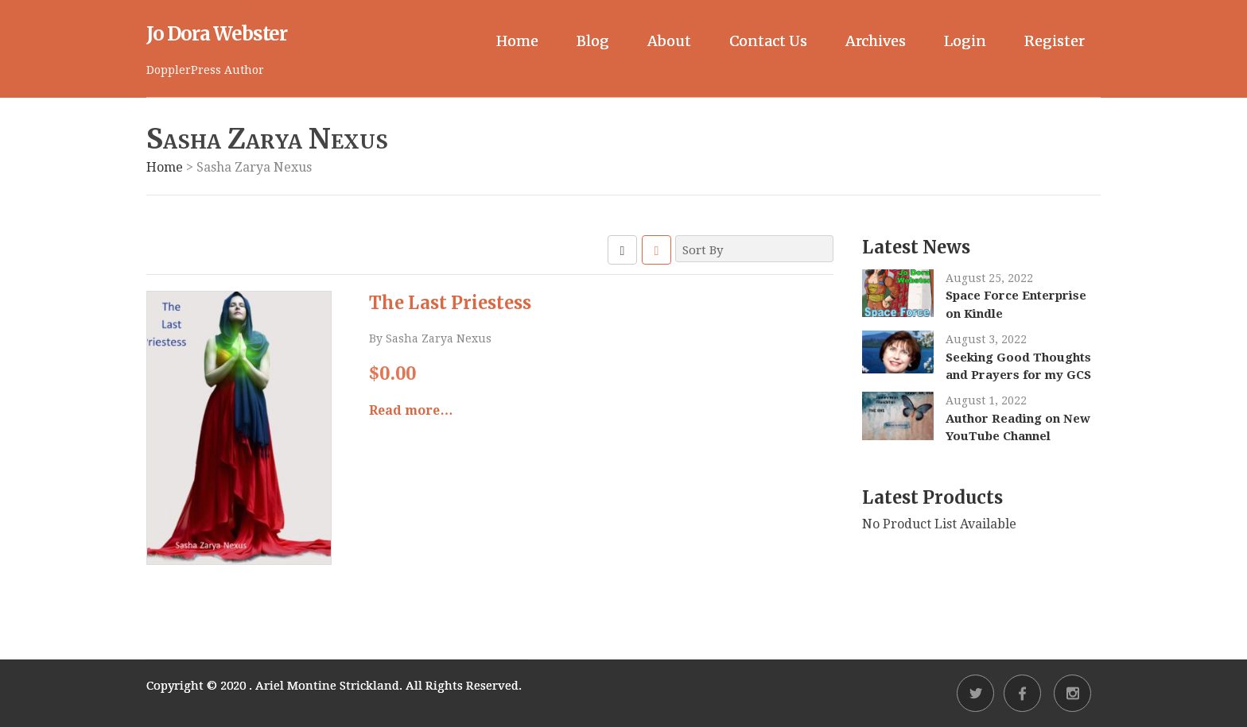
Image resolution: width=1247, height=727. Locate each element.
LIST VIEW (656, 250)
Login (965, 41)
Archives (875, 41)
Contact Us (768, 41)
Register (1054, 41)
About (669, 41)
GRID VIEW (622, 250)
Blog (593, 41)
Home (517, 41)
